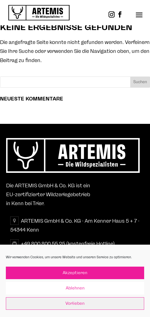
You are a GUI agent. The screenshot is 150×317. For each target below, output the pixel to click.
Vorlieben (75, 303)
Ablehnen (75, 288)
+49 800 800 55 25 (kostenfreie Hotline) (68, 243)
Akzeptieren (75, 273)
